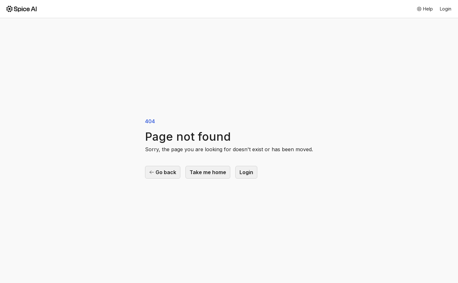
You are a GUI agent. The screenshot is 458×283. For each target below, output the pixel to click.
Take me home (208, 172)
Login (445, 8)
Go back (162, 172)
